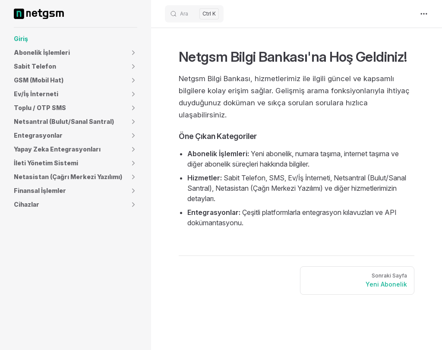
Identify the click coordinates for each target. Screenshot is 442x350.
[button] (75, 53)
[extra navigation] (423, 14)
